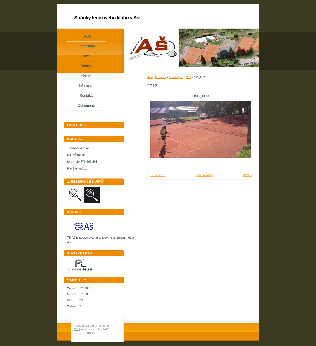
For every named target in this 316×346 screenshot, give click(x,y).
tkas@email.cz (77, 168)
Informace (86, 86)
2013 (188, 77)
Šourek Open (176, 77)
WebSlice (104, 325)
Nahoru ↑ (92, 333)
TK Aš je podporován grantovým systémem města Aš (100, 238)
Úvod (150, 77)
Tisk (76, 329)
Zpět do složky (204, 175)
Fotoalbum (160, 77)
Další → (247, 175)
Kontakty (86, 95)
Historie (87, 76)
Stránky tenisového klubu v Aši (107, 17)
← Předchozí (157, 175)
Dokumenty (87, 105)
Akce (87, 56)
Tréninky (86, 66)
